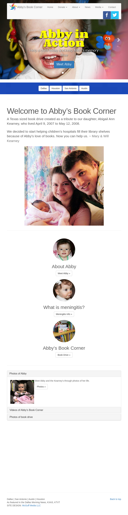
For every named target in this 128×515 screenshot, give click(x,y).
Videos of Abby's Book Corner (26, 410)
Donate (62, 7)
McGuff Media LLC (31, 505)
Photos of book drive (21, 417)
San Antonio (71, 88)
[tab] (64, 374)
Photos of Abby (18, 373)
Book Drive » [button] (64, 355)
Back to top (115, 499)
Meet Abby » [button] (64, 273)
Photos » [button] (41, 386)
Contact (112, 7)
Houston (56, 88)
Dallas (44, 88)
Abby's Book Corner (30, 7)
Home (50, 7)
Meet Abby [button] (64, 64)
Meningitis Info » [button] (64, 314)
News (87, 7)
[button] (9, 39)
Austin (84, 88)
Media (99, 7)
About (76, 7)
